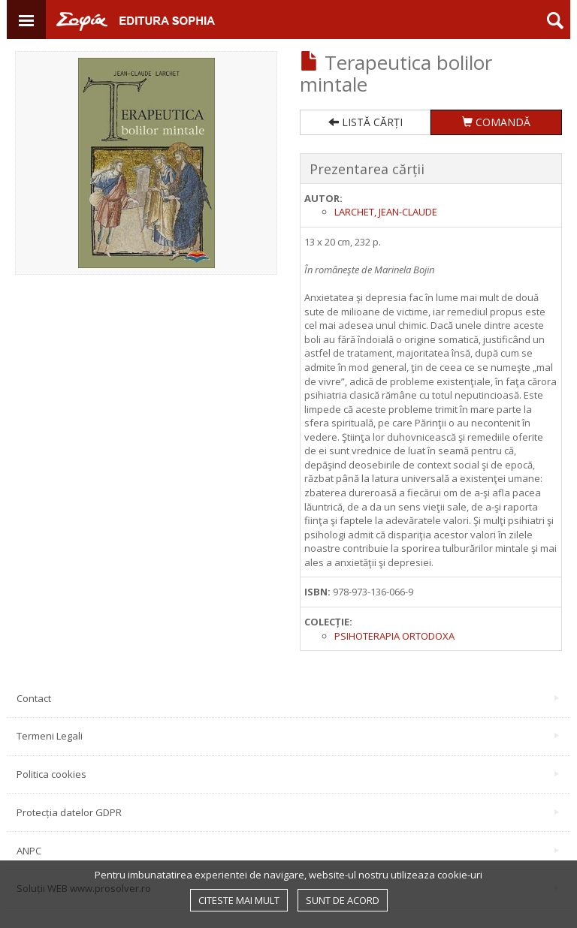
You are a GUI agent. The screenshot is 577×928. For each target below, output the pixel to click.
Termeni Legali (288, 736)
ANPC (288, 850)
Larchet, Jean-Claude (385, 211)
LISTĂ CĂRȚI (365, 122)
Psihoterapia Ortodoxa (394, 636)
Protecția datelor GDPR (288, 812)
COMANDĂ (496, 122)
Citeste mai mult (238, 900)
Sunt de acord (342, 900)
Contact (288, 698)
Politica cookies (288, 774)
